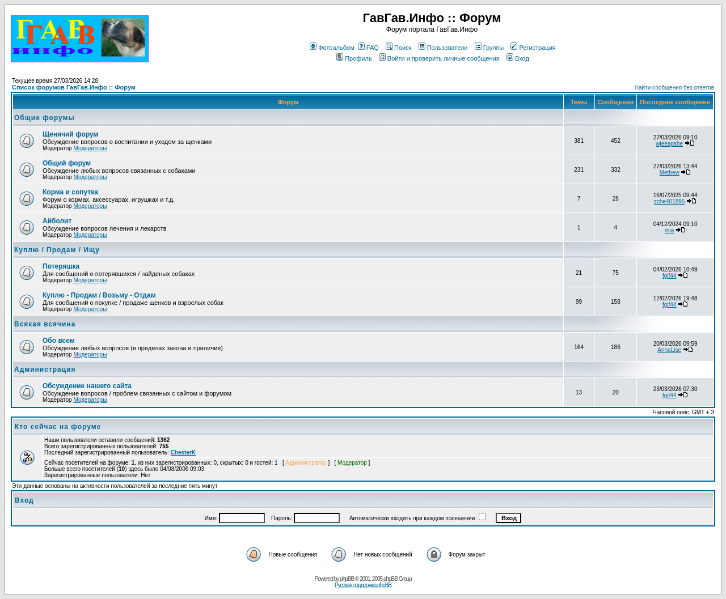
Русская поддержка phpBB (363, 585)
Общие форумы (44, 118)
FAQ (368, 47)
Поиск (398, 47)
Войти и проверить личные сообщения (439, 58)
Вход (517, 58)
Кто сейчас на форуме (58, 427)
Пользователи (443, 47)
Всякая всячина (44, 324)
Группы (489, 47)
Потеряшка (61, 266)
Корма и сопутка (70, 192)
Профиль (354, 58)
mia (669, 230)
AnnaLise (669, 350)
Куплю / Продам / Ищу (57, 250)
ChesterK (183, 452)
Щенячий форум (70, 134)
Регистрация (532, 47)
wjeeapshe (669, 144)
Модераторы (90, 148)
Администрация (44, 369)
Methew (669, 172)
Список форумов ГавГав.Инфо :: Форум (74, 87)
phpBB (347, 579)
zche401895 (669, 201)
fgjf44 (669, 276)
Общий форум (67, 163)
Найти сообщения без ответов (674, 87)
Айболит (57, 221)
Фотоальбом (332, 47)
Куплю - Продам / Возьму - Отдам (99, 295)
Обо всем (59, 341)
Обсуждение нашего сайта (87, 386)
